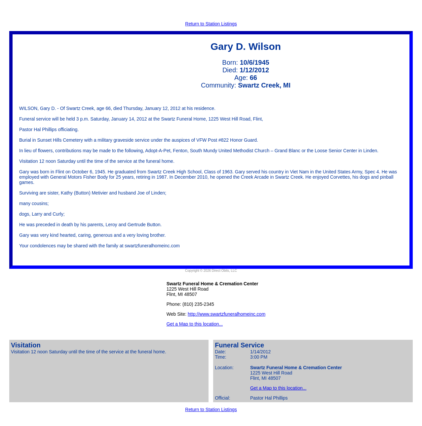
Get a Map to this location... (195, 324)
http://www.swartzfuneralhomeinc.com (226, 314)
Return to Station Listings (211, 23)
